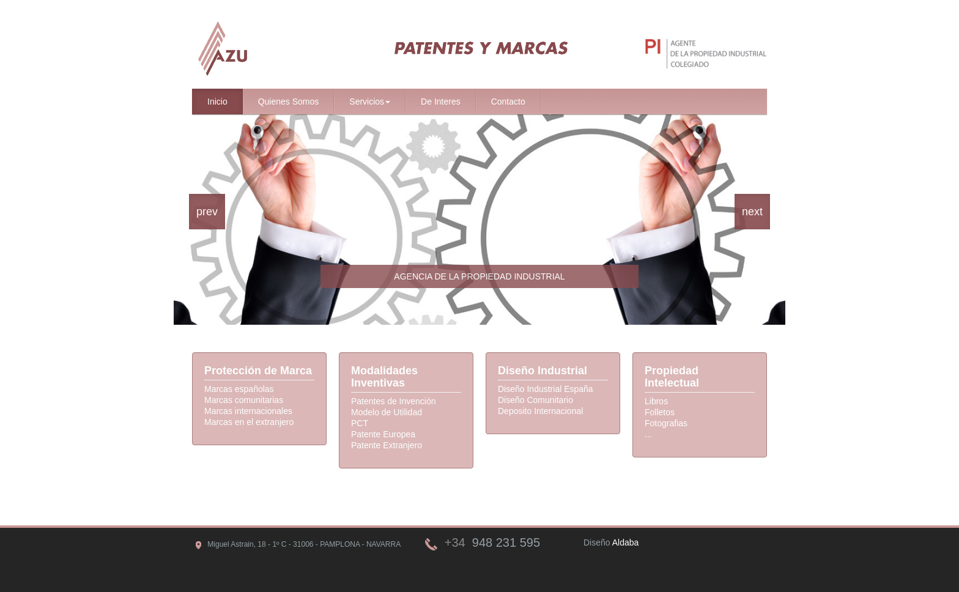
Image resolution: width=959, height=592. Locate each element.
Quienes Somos (288, 101)
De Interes (441, 101)
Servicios (369, 101)
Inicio (217, 101)
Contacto (508, 101)
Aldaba (625, 542)
